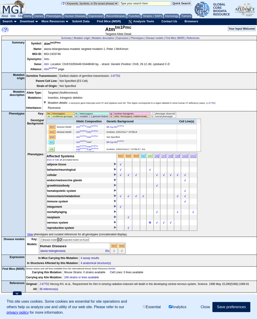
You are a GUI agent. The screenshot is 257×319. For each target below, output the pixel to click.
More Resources (53, 21)
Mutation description (103, 38)
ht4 (143, 156)
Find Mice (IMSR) (109, 21)
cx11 (193, 156)
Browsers (191, 21)
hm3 (136, 156)
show (49, 159)
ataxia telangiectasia (53, 251)
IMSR (111, 268)
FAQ (20, 15)
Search (7, 21)
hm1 (120, 156)
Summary (66, 38)
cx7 (163, 156)
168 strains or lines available (81, 277)
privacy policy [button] (18, 312)
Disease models (154, 38)
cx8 (170, 156)
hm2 (128, 156)
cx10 (185, 156)
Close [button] (205, 307)
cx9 (177, 156)
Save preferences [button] (231, 307)
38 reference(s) (48, 289)
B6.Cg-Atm (115, 127)
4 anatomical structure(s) (96, 263)
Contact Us (169, 21)
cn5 (149, 156)
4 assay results (90, 258)
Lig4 (81, 149)
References (193, 38)
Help (13, 15)
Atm (46, 64)
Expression (122, 38)
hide (57, 159)
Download (27, 21)
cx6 (157, 156)
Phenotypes (137, 38)
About (5, 15)
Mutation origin (82, 38)
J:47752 (115, 76)
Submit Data (81, 21)
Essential (152, 307)
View (30, 234)
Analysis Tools (141, 22)
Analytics (177, 307)
